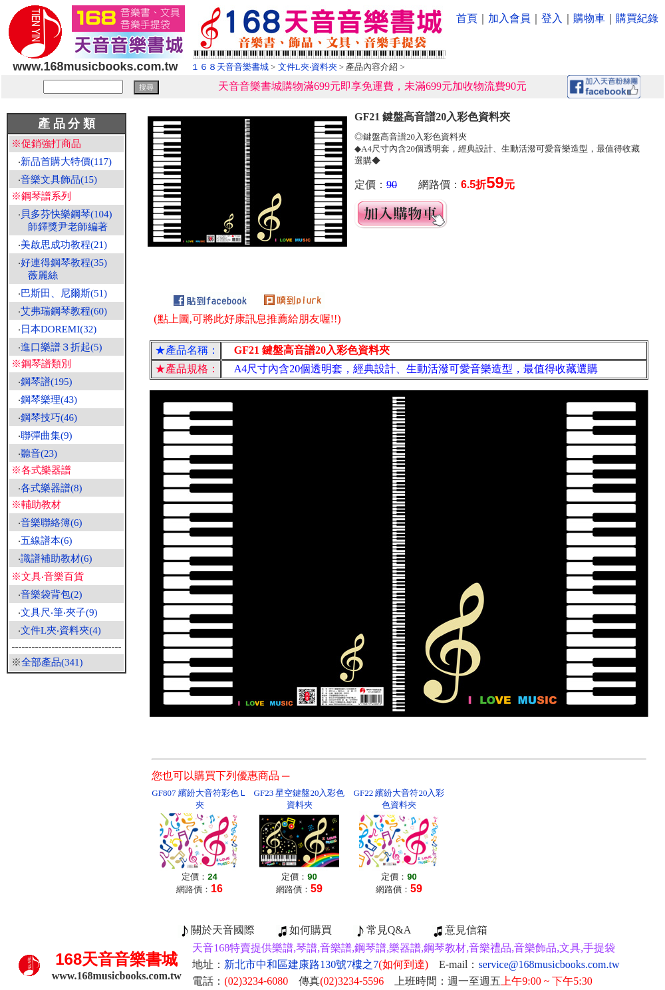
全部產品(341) (52, 662)
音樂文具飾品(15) (59, 179)
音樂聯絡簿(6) (51, 522)
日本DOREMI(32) (58, 329)
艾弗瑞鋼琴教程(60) (64, 311)
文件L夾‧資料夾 (307, 67)
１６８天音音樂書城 (230, 67)
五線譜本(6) (46, 540)
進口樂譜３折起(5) (61, 347)
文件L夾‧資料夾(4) (61, 630)
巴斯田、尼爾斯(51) (64, 293)
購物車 (589, 18)
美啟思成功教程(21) (64, 244)
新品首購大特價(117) (66, 161)
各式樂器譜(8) (51, 488)
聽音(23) (39, 453)
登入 (552, 18)
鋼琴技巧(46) (49, 417)
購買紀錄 (637, 18)
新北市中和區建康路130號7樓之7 (326, 964)
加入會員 (509, 18)
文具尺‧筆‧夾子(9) (59, 612)
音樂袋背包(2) (51, 594)
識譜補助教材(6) (56, 558)
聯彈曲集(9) (46, 435)
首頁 (466, 18)
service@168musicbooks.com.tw (549, 964)
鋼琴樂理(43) (49, 399)
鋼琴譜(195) (46, 381)
